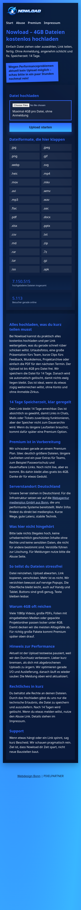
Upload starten (40, 127)
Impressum (52, 23)
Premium (34, 23)
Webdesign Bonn (28, 776)
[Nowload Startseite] (23, 11)
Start (9, 23)
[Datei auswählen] (40, 105)
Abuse (20, 23)
